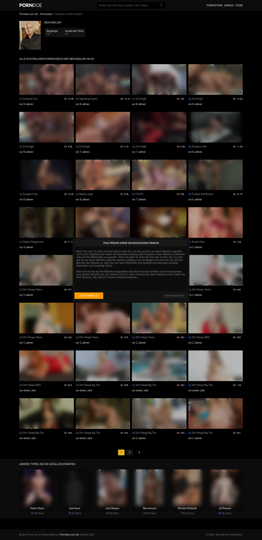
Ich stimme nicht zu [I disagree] (174, 295)
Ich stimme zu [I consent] (88, 295)
